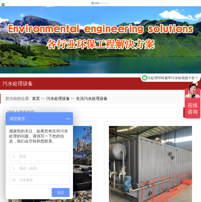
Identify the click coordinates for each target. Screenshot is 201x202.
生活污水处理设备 (92, 99)
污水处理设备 (58, 99)
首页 (36, 99)
